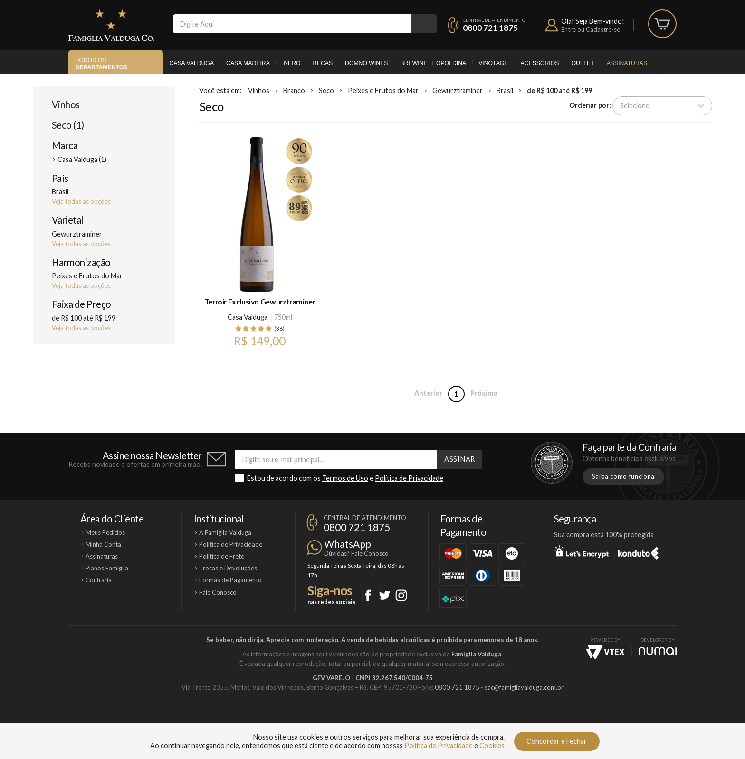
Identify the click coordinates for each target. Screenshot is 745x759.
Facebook (368, 595)
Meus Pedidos (105, 532)
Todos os (101, 64)
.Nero (291, 63)
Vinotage (493, 63)
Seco (326, 90)
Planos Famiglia (107, 568)
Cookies (492, 745)
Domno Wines (366, 63)
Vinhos (66, 104)
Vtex (605, 652)
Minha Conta (103, 544)
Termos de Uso (345, 478)
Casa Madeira (248, 63)
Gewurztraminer (457, 90)
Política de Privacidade (409, 478)
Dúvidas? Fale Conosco (356, 553)
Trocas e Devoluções (228, 568)
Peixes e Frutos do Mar (383, 90)
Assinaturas (627, 63)
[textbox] (292, 23)
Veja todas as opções (81, 201)
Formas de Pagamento (230, 580)
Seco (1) (68, 125)
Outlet (582, 63)
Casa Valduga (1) (81, 159)
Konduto (638, 551)
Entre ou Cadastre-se (590, 29)
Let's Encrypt (581, 551)
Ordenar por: (590, 105)
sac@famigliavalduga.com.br (524, 687)
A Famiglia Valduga (225, 532)
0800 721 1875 (490, 28)
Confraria (99, 580)
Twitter (385, 595)
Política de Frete (221, 556)
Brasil (505, 90)
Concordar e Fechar (556, 741)
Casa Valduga (191, 63)
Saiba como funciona (623, 476)
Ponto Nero (400, 719)
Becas (323, 63)
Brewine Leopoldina (433, 63)
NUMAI (658, 651)
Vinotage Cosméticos (513, 719)
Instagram (401, 595)
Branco (294, 90)
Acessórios (540, 63)
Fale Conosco (218, 592)
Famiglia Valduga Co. (111, 25)
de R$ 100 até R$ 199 (559, 90)
